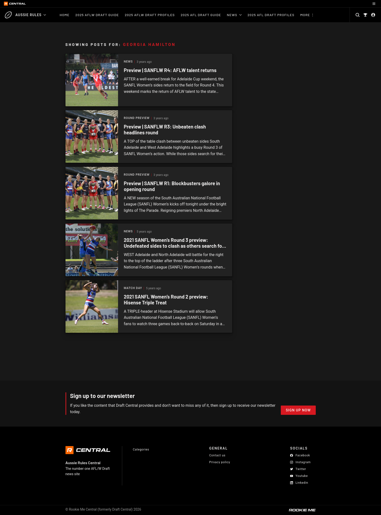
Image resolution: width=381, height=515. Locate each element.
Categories (141, 449)
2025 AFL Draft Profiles (271, 15)
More (305, 15)
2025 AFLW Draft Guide (97, 15)
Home (64, 15)
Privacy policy (219, 462)
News (234, 15)
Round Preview (137, 118)
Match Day (133, 288)
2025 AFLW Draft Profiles (150, 15)
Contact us (217, 455)
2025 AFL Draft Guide (201, 15)
